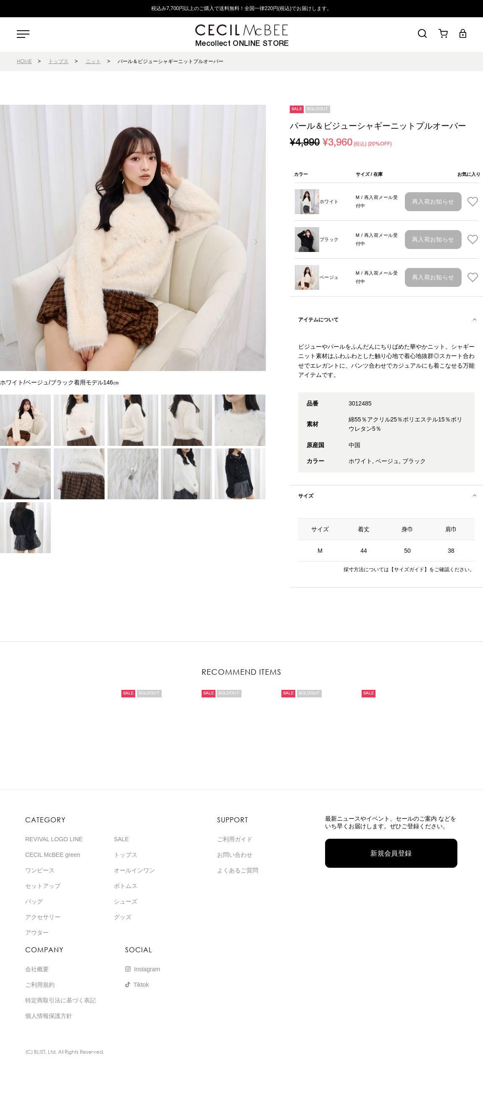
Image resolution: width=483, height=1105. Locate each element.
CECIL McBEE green (52, 854)
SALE (121, 839)
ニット (93, 61)
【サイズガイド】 (409, 569)
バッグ (34, 901)
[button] (256, 242)
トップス (58, 61)
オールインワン (134, 870)
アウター (37, 932)
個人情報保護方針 (48, 1015)
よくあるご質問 (237, 870)
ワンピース (40, 870)
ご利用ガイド (234, 839)
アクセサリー (42, 917)
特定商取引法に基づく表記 (60, 1000)
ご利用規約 (40, 984)
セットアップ (42, 885)
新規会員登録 (391, 853)
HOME (24, 61)
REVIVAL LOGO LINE (54, 839)
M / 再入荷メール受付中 (377, 201)
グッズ (122, 917)
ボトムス (125, 885)
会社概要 (37, 969)
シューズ (125, 901)
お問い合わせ (234, 854)
